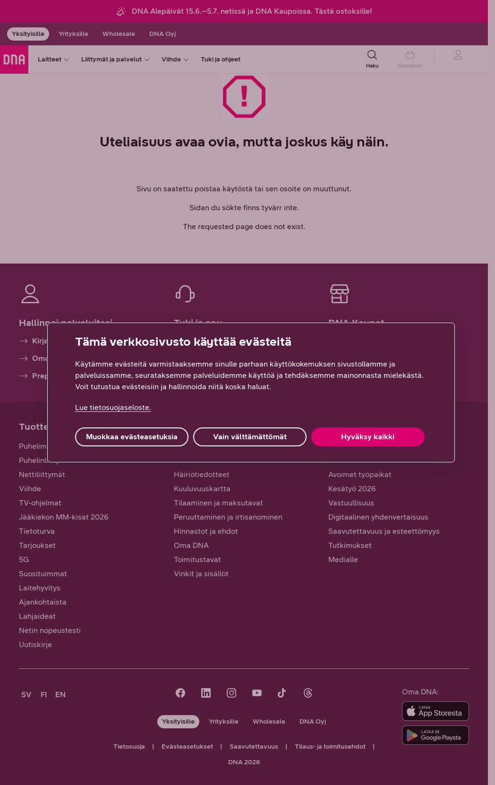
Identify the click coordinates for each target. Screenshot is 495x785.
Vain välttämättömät (250, 436)
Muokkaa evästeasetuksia (132, 436)
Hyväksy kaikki (367, 436)
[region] (251, 392)
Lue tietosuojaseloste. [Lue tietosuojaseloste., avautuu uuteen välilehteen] (113, 407)
